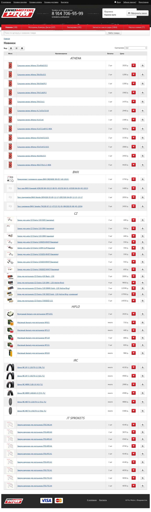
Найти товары (113, 33)
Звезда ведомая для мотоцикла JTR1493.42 (34, 462)
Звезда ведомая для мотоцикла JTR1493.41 (34, 453)
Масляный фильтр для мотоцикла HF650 (33, 353)
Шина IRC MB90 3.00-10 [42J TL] (30, 384)
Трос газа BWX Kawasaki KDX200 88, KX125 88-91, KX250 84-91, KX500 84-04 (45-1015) (52, 188)
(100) (11, 27)
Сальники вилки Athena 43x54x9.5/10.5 (33, 137)
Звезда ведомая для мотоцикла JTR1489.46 (34, 446)
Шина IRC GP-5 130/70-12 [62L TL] (31, 376)
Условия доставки (51, 2)
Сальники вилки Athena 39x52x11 (31, 101)
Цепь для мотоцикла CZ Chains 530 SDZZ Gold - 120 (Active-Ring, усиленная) (47, 294)
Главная (7, 38)
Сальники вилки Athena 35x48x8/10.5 (32, 65)
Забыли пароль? (129, 2)
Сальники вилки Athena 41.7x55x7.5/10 (33, 110)
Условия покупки (20, 2)
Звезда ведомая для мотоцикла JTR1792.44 (34, 486)
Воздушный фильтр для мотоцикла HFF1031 (35, 314)
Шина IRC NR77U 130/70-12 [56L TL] (31, 411)
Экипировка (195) (74, 27)
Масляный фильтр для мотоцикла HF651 (33, 322)
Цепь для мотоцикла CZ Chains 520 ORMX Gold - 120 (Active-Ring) (43, 288)
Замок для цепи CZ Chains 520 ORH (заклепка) (35, 228)
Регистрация (143, 2)
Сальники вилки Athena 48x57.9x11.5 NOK (34, 165)
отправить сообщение (60, 16)
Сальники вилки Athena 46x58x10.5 (31, 156)
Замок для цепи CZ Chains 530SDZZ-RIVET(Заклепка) (38, 269)
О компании (6, 2)
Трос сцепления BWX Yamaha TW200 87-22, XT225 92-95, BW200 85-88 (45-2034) (49, 206)
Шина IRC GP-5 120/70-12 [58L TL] (31, 367)
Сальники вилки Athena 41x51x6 (30, 119)
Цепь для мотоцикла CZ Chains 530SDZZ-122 (35, 300)
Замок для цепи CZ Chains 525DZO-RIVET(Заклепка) (37, 254)
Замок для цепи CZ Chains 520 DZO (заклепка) (35, 220)
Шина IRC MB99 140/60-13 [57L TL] (31, 393)
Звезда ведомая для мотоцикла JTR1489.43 (34, 439)
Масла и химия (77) (137, 27)
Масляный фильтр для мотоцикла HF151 (33, 345)
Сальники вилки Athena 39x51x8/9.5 (32, 92)
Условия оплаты (35, 2)
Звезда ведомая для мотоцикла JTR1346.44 (34, 424)
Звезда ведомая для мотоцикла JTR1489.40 (34, 432)
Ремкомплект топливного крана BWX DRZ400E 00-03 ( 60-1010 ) (43, 179)
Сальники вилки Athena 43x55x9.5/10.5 (33, 147)
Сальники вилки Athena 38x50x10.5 (31, 74)
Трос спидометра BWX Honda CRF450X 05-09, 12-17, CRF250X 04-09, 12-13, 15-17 (50, 197)
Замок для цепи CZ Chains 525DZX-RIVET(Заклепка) (37, 262)
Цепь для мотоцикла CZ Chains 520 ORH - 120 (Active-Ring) (40, 282)
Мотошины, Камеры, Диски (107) (41, 27)
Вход (117, 2)
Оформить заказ (137, 13)
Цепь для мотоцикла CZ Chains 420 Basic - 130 (35, 276)
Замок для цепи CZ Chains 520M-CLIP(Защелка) (36, 248)
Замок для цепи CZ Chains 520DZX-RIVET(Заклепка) (37, 242)
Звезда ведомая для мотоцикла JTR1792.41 (34, 470)
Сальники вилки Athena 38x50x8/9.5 (32, 83)
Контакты (64, 2)
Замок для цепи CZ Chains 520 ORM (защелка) (35, 236)
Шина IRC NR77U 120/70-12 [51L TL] (31, 402)
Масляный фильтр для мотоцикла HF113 (33, 330)
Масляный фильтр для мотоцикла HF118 (33, 338)
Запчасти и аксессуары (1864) (105, 27)
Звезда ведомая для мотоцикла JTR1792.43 (34, 478)
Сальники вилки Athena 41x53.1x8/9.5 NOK (34, 128)
